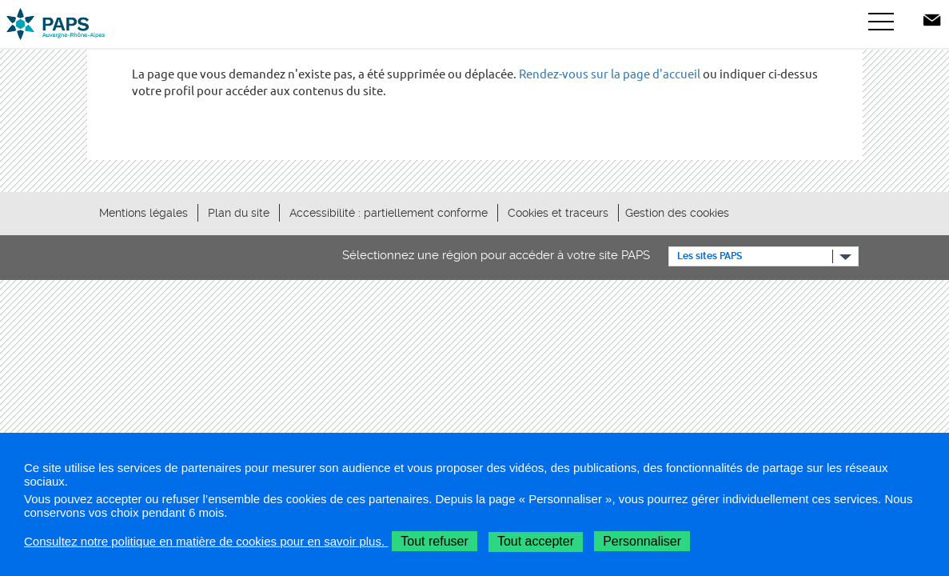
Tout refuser (434, 541)
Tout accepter (535, 541)
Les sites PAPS (709, 256)
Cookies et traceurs (558, 212)
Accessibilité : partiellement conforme (388, 212)
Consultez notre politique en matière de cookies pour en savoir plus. (206, 541)
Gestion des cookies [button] (677, 212)
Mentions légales (143, 212)
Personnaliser (642, 541)
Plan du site (238, 212)
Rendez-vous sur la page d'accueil (609, 74)
